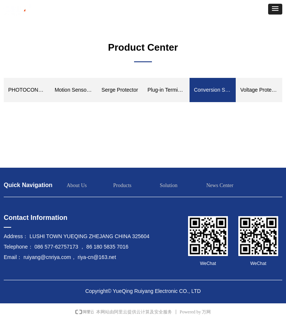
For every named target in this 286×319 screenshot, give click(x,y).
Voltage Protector (260, 90)
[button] (275, 9)
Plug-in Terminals (167, 90)
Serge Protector (120, 90)
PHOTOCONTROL (29, 90)
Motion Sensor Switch (76, 90)
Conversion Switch (215, 90)
